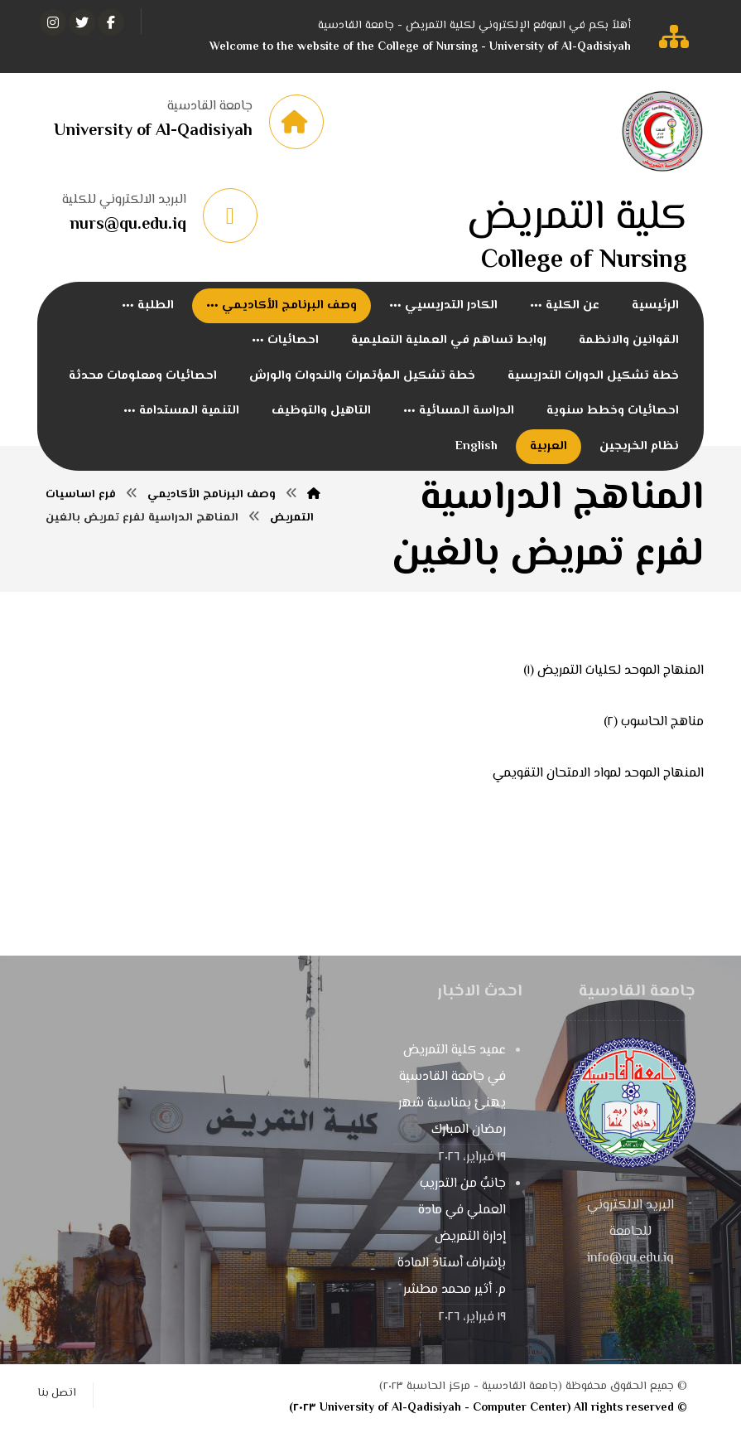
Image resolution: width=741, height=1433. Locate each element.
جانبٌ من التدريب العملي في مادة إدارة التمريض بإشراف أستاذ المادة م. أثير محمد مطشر (451, 1239)
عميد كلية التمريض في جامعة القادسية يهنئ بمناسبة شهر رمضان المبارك (452, 1093)
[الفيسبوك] (111, 22)
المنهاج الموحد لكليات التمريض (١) (613, 672)
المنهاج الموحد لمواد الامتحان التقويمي (598, 775)
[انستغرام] (53, 22)
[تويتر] (82, 22)
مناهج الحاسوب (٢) (654, 724)
